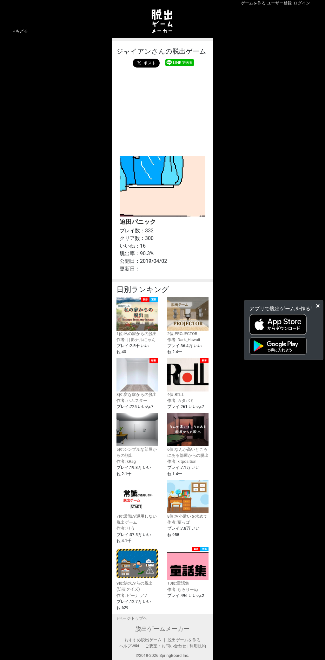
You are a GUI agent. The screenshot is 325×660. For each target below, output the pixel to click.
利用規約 (197, 646)
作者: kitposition (181, 461)
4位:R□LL (188, 377)
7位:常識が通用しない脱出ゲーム (137, 502)
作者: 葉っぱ (178, 522)
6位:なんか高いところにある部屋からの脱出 (188, 435)
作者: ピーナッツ (131, 595)
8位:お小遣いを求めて (188, 499)
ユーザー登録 (279, 3)
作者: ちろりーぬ (182, 589)
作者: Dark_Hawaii (183, 339)
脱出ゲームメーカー (162, 628)
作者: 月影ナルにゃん (136, 339)
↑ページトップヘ (131, 618)
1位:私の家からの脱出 (137, 316)
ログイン (302, 3)
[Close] (318, 306)
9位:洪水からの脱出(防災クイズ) (137, 569)
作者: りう (125, 528)
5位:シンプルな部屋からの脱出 (137, 435)
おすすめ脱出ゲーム (143, 639)
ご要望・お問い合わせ (165, 646)
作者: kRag (126, 461)
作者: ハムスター (131, 400)
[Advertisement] (162, 110)
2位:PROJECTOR (188, 316)
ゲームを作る (253, 3)
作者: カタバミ (180, 400)
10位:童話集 (188, 566)
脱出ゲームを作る (184, 639)
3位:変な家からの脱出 (137, 377)
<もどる (20, 31)
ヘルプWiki (129, 646)
